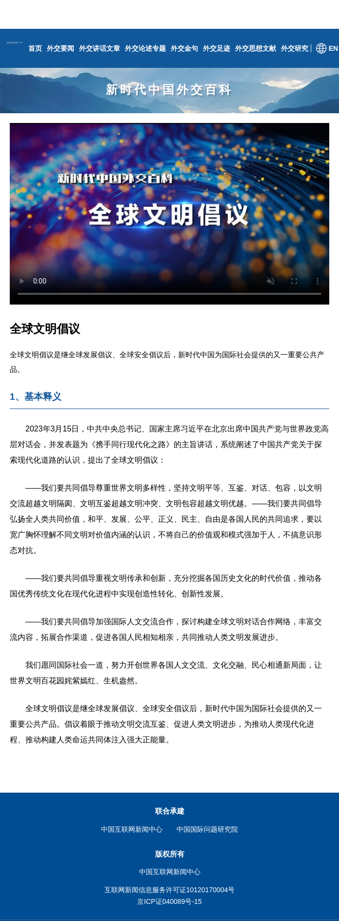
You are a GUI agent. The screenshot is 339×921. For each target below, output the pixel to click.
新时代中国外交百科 (169, 89)
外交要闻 (60, 48)
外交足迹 (216, 48)
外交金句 (184, 48)
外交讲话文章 (99, 48)
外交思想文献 (255, 48)
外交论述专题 (145, 48)
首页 (35, 48)
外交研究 (294, 48)
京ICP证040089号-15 (169, 901)
